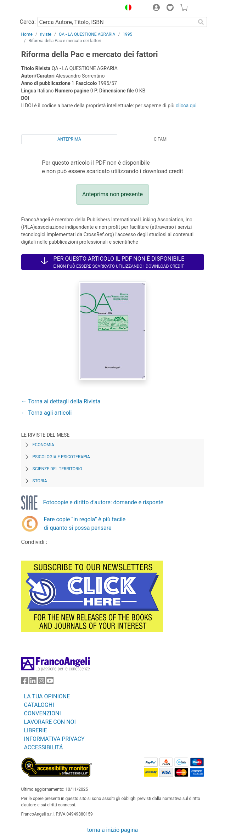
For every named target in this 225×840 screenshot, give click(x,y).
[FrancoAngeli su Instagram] (41, 682)
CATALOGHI (39, 705)
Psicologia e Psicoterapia (61, 456)
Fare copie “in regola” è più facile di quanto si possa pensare (85, 523)
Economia (43, 444)
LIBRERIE (35, 730)
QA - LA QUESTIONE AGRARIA (87, 34)
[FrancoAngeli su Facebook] (24, 682)
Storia (40, 480)
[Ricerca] (201, 22)
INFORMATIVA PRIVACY (54, 739)
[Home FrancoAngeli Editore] (45, 8)
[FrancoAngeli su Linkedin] (32, 682)
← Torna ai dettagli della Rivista (61, 401)
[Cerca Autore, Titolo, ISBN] (116, 22)
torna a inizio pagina (112, 830)
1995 (127, 34)
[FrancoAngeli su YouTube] (50, 682)
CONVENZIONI (42, 713)
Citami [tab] (161, 139)
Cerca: (28, 21)
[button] (126, 8)
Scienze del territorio (58, 468)
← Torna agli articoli (46, 412)
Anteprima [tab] (69, 139)
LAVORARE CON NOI (50, 722)
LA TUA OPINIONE (47, 696)
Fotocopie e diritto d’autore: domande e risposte (103, 502)
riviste (45, 34)
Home (27, 34)
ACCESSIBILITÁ (43, 747)
